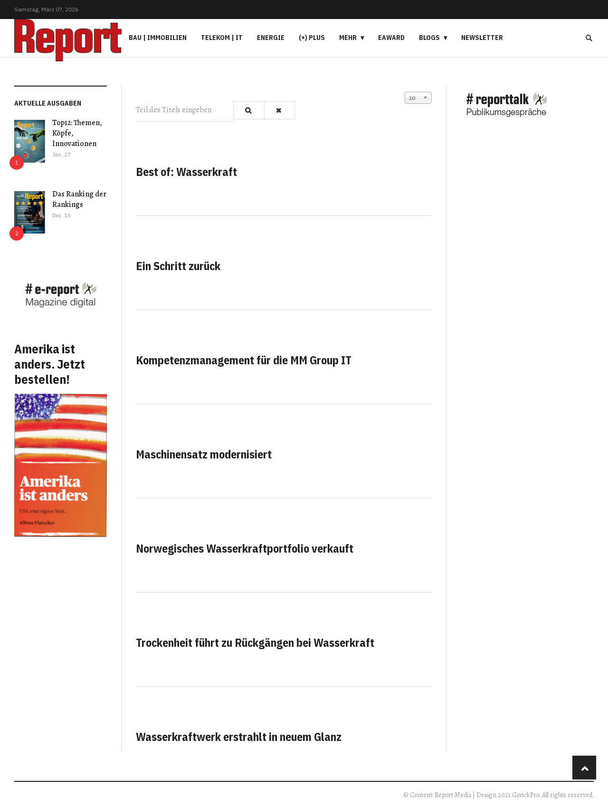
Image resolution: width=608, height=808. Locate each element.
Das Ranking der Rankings (79, 199)
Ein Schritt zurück (178, 265)
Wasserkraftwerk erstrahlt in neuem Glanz (239, 736)
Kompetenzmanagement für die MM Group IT (244, 360)
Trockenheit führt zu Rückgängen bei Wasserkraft (255, 642)
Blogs (429, 37)
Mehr (348, 37)
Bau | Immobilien (158, 37)
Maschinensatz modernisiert (204, 454)
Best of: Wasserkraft (186, 171)
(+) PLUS (312, 37)
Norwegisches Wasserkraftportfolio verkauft (244, 548)
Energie (271, 37)
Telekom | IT (222, 37)
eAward (391, 37)
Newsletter (482, 37)
